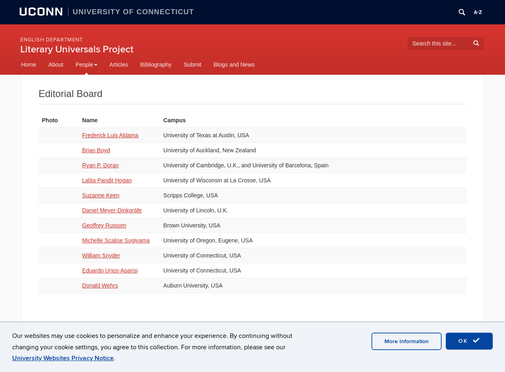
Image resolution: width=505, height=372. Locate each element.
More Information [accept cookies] (406, 341)
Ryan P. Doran (100, 165)
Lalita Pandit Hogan (107, 180)
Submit (193, 64)
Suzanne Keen (100, 195)
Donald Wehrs (100, 285)
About (55, 64)
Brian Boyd (96, 150)
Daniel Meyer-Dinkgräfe (112, 210)
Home (28, 64)
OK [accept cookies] (469, 340)
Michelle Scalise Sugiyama (116, 240)
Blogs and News (234, 64)
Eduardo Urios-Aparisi (110, 270)
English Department (51, 40)
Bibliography (155, 64)
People (86, 64)
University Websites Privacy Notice (63, 358)
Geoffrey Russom (104, 225)
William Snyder (101, 255)
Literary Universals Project (77, 49)
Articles (119, 64)
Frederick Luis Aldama (110, 135)
